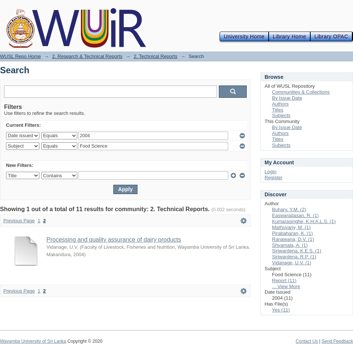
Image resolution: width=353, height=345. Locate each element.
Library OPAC (331, 36)
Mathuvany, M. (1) (291, 227)
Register (273, 177)
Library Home (289, 36)
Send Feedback (337, 341)
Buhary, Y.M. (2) (289, 209)
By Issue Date (287, 98)
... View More (286, 286)
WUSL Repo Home (20, 56)
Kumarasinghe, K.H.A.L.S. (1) (304, 221)
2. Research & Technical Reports (87, 56)
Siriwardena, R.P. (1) (294, 256)
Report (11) (284, 280)
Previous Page (19, 220)
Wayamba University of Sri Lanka (33, 341)
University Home (244, 36)
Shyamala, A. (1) (290, 245)
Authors (280, 104)
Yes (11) (281, 310)
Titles (278, 110)
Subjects (281, 115)
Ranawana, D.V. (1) (293, 239)
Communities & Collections (301, 92)
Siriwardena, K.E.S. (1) (296, 251)
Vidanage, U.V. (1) (291, 262)
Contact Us (307, 341)
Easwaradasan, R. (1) (295, 215)
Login (270, 171)
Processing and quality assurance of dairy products (113, 239)
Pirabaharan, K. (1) (292, 233)
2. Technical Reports (156, 56)
